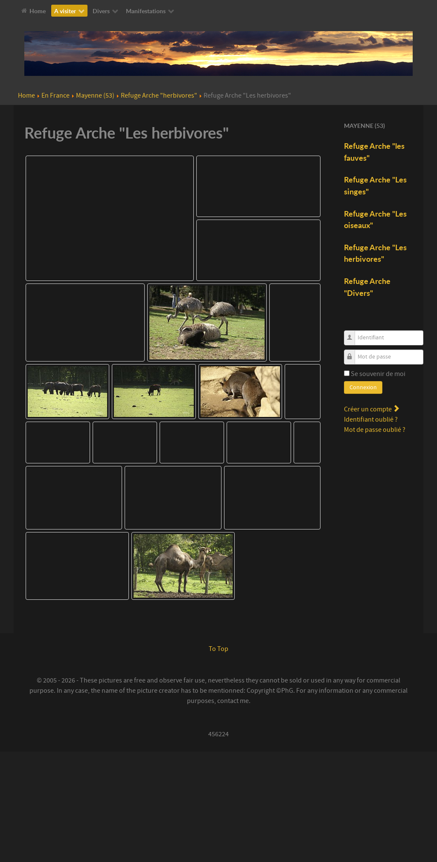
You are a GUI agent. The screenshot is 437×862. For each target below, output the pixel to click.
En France (55, 95)
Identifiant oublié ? (371, 419)
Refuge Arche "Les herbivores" (375, 253)
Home (26, 95)
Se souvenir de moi (378, 374)
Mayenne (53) (95, 95)
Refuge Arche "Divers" (367, 286)
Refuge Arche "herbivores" (159, 95)
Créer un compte (371, 409)
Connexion (363, 387)
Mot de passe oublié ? (374, 429)
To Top (218, 759)
